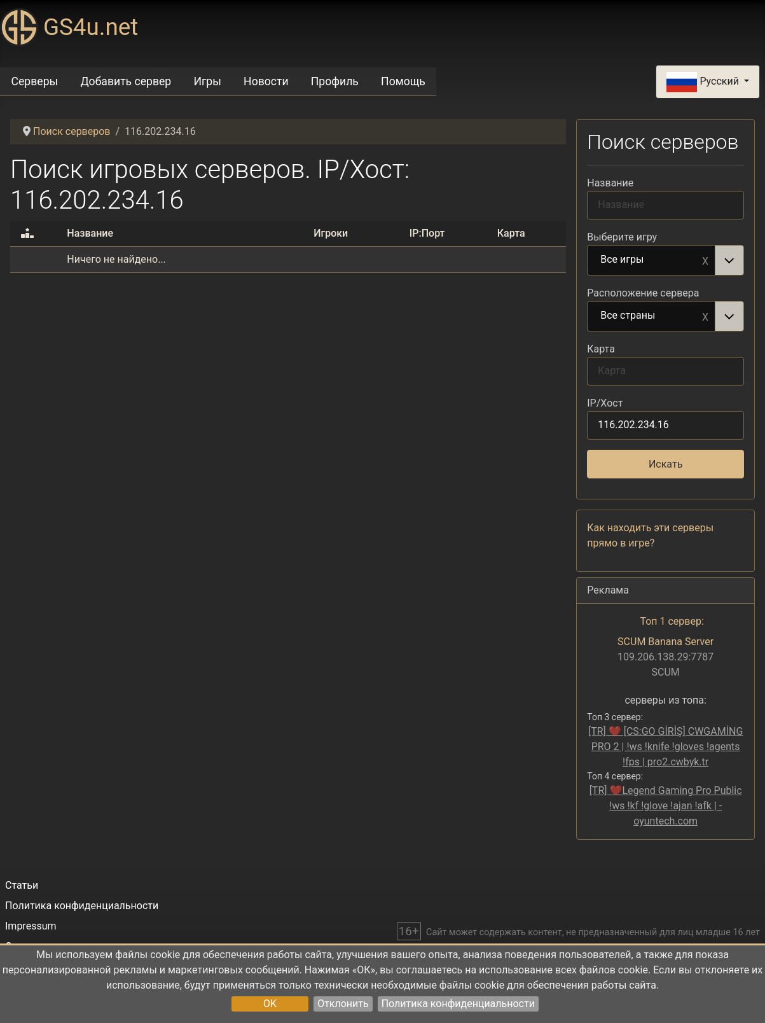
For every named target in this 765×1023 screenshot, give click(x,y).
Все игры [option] (651, 260)
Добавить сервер (125, 81)
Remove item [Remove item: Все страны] (705, 316)
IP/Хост (605, 403)
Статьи (21, 885)
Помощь (403, 81)
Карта (601, 349)
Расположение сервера (643, 293)
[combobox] (665, 260)
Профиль (335, 81)
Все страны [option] (651, 316)
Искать (665, 464)
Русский (703, 82)
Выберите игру (622, 237)
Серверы (35, 81)
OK (270, 1004)
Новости (266, 81)
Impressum (31, 926)
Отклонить (343, 1004)
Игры (207, 81)
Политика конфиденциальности (458, 1004)
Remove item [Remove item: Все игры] (705, 260)
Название (610, 183)
